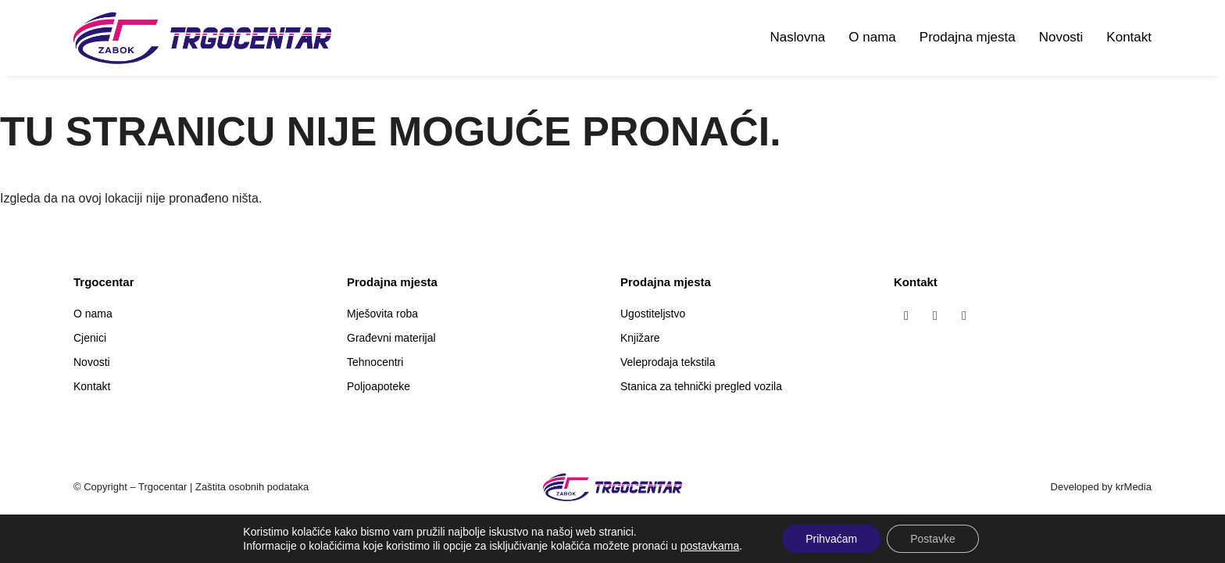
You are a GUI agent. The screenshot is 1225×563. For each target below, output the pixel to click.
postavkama (709, 546)
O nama (871, 37)
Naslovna (797, 37)
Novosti (1061, 37)
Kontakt (1129, 37)
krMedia (1134, 487)
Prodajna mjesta (968, 37)
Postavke (932, 539)
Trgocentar (162, 487)
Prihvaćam (831, 539)
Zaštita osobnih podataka (252, 487)
